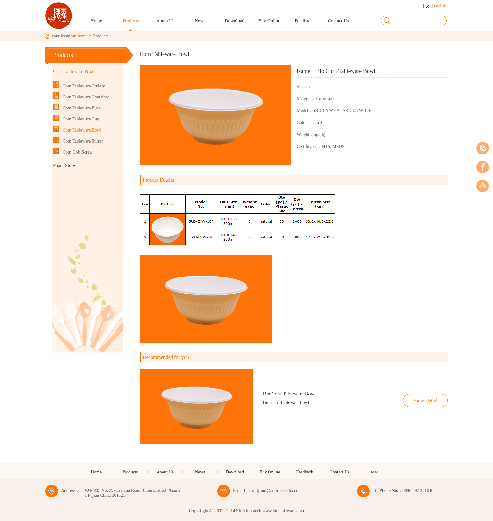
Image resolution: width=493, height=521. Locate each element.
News (200, 20)
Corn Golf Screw (78, 152)
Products (131, 20)
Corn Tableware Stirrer (83, 141)
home (82, 36)
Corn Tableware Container (86, 97)
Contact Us (338, 20)
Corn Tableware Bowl (82, 130)
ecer (374, 472)
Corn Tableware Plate (82, 108)
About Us (165, 20)
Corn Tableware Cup (81, 119)
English (439, 5)
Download (235, 20)
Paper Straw (87, 165)
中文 (427, 5)
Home (96, 20)
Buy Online (269, 20)
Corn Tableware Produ (87, 71)
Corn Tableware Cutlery (84, 86)
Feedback (304, 20)
